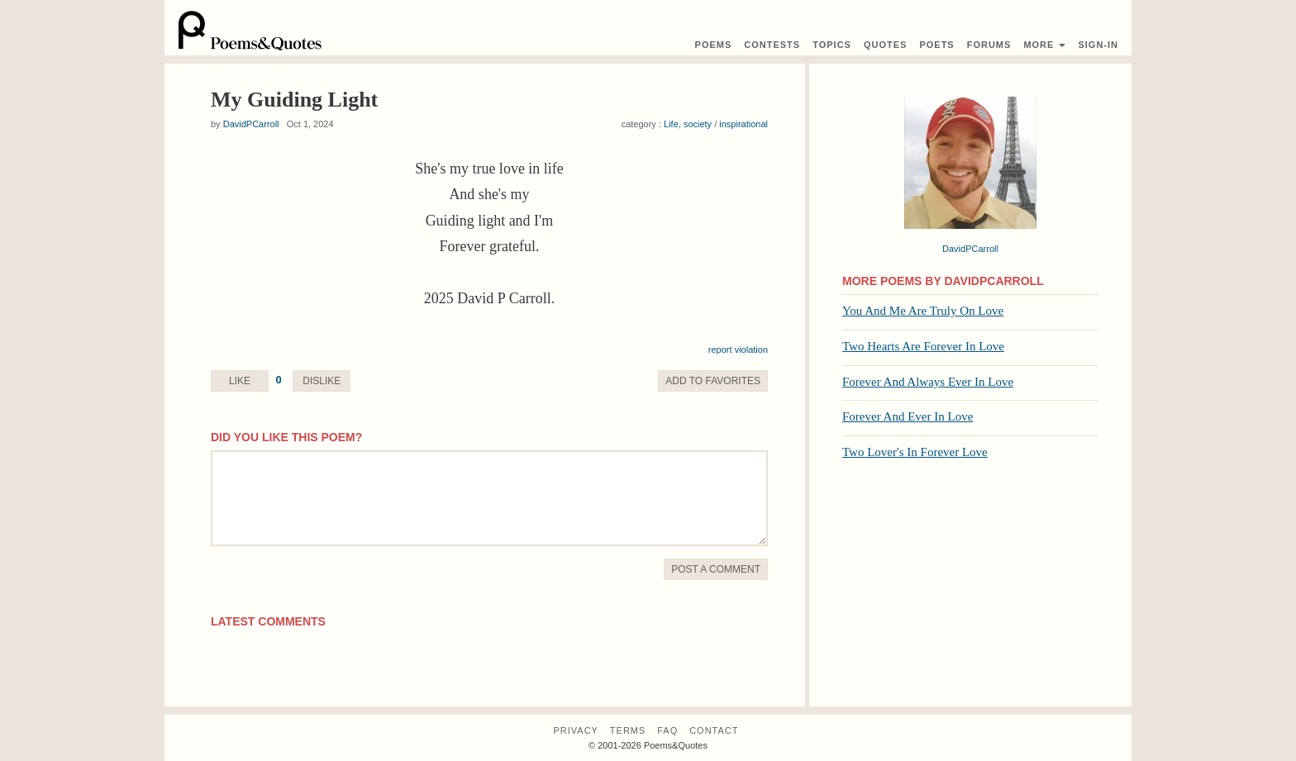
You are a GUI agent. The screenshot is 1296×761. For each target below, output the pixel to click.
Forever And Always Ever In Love (927, 381)
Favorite (712, 380)
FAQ (667, 730)
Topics (831, 45)
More (1044, 45)
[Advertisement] (970, 591)
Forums (989, 45)
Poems (713, 45)
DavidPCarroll (251, 124)
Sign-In (1098, 45)
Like (239, 381)
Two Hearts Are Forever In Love (923, 346)
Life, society (688, 124)
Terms (628, 730)
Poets (936, 45)
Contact (713, 730)
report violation (738, 349)
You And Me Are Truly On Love (922, 310)
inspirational (743, 124)
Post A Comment (715, 569)
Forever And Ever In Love (907, 416)
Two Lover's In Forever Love (915, 452)
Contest (772, 45)
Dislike (322, 381)
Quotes (885, 45)
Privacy (575, 730)
